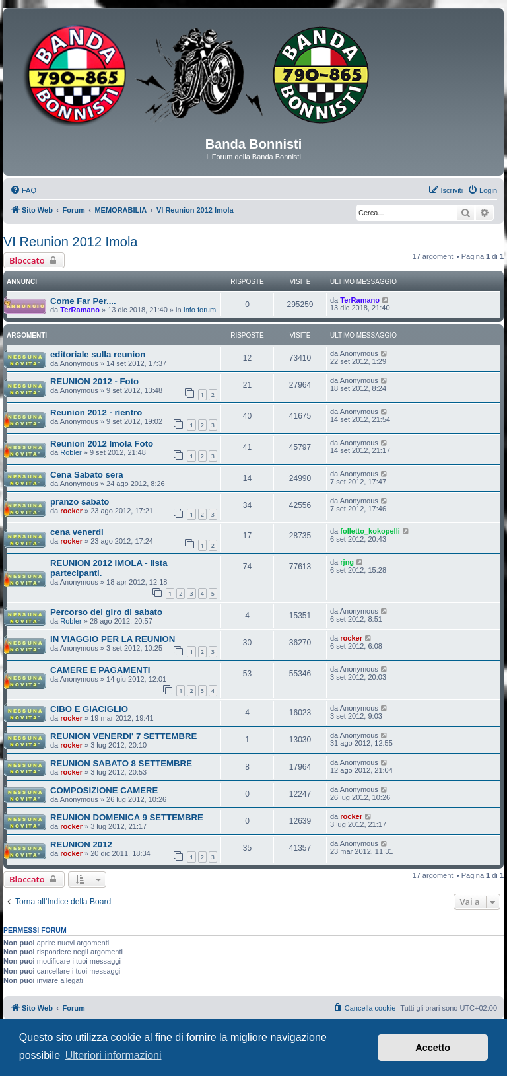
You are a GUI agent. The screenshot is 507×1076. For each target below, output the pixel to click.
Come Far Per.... (83, 301)
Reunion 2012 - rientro (96, 412)
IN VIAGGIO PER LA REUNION (112, 639)
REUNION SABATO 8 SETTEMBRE (121, 763)
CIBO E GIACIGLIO (89, 709)
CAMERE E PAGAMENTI (100, 670)
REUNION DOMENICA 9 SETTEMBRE (126, 817)
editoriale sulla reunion (97, 354)
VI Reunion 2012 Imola (70, 241)
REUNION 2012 (81, 844)
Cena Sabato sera (86, 475)
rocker (71, 511)
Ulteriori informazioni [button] (113, 1055)
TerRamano (80, 310)
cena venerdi (77, 532)
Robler (70, 452)
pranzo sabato (79, 502)
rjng (347, 562)
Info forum (200, 310)
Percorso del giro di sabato (106, 612)
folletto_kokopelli (369, 531)
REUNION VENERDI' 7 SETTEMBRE (123, 736)
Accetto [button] (432, 1047)
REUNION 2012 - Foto (94, 381)
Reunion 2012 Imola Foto (101, 443)
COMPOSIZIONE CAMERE (104, 790)
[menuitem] (23, 190)
